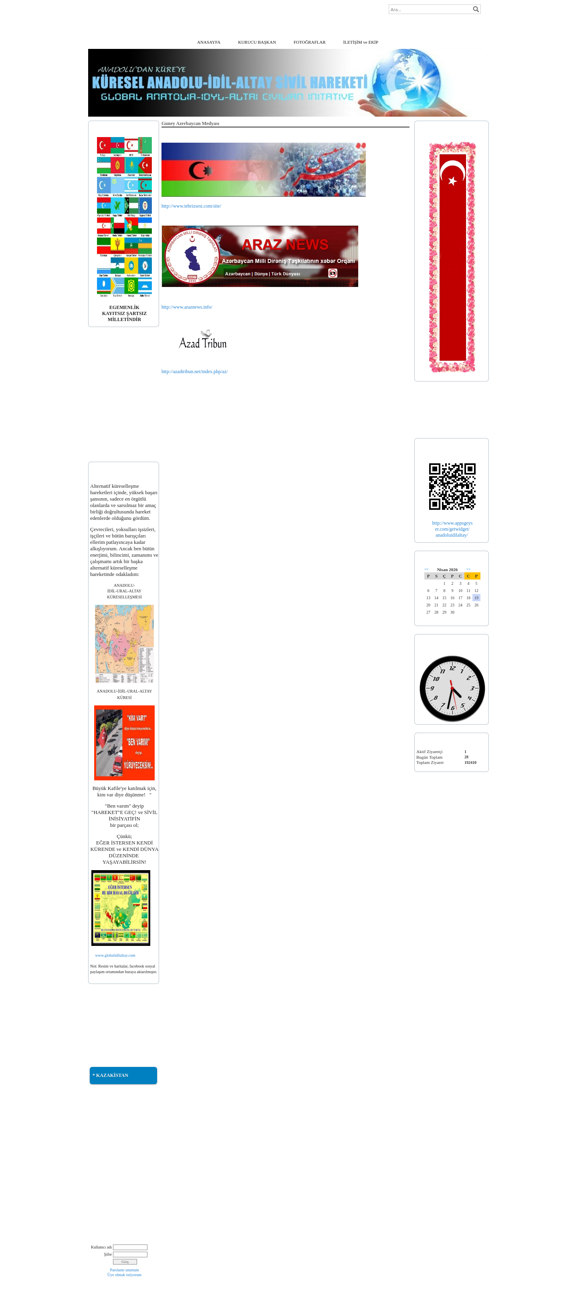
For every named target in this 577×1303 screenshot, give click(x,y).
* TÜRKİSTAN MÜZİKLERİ (117, 1140)
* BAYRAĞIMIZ (106, 366)
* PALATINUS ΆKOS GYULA (119, 423)
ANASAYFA (208, 42)
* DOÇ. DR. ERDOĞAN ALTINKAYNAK (113, 410)
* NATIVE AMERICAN (112, 1210)
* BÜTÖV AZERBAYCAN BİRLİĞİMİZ (115, 1197)
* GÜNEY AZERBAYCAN (115, 1023)
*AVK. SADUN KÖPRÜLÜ (116, 396)
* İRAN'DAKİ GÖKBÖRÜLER (119, 1167)
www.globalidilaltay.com (115, 955)
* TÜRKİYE (428, 410)
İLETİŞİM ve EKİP (360, 42)
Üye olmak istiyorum (124, 1275)
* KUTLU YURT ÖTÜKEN (116, 1120)
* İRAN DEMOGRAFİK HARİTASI (113, 1154)
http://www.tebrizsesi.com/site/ (191, 206)
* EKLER (99, 444)
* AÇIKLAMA (104, 356)
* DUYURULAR (106, 434)
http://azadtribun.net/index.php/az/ (194, 371)
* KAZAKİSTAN (110, 1075)
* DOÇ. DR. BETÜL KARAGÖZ (120, 376)
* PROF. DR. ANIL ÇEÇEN (116, 386)
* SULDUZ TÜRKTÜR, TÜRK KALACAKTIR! (119, 1180)
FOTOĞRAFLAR (310, 42)
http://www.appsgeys (452, 523)
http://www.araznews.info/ (186, 307)
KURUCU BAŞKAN (257, 42)
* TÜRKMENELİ (107, 1033)
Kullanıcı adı (101, 1247)
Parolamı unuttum (124, 1270)
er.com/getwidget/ (452, 529)
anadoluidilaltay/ (452, 535)
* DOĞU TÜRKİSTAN (111, 1012)
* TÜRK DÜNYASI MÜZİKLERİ (121, 1130)
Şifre (108, 1254)
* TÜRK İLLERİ (432, 420)
